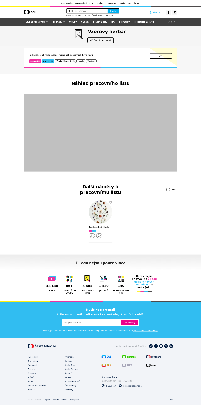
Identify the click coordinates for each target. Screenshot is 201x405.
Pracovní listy (100, 22)
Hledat (113, 11)
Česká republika (98, 15)
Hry (113, 22)
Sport (91, 3)
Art (129, 3)
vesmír (81, 15)
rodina (87, 15)
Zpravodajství (81, 3)
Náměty (85, 22)
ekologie (109, 15)
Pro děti (122, 3)
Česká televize (67, 3)
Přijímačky (124, 22)
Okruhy (73, 22)
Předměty (57, 22)
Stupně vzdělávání (35, 22)
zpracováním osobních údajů (145, 330)
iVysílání (100, 3)
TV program (111, 3)
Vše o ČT (136, 3)
